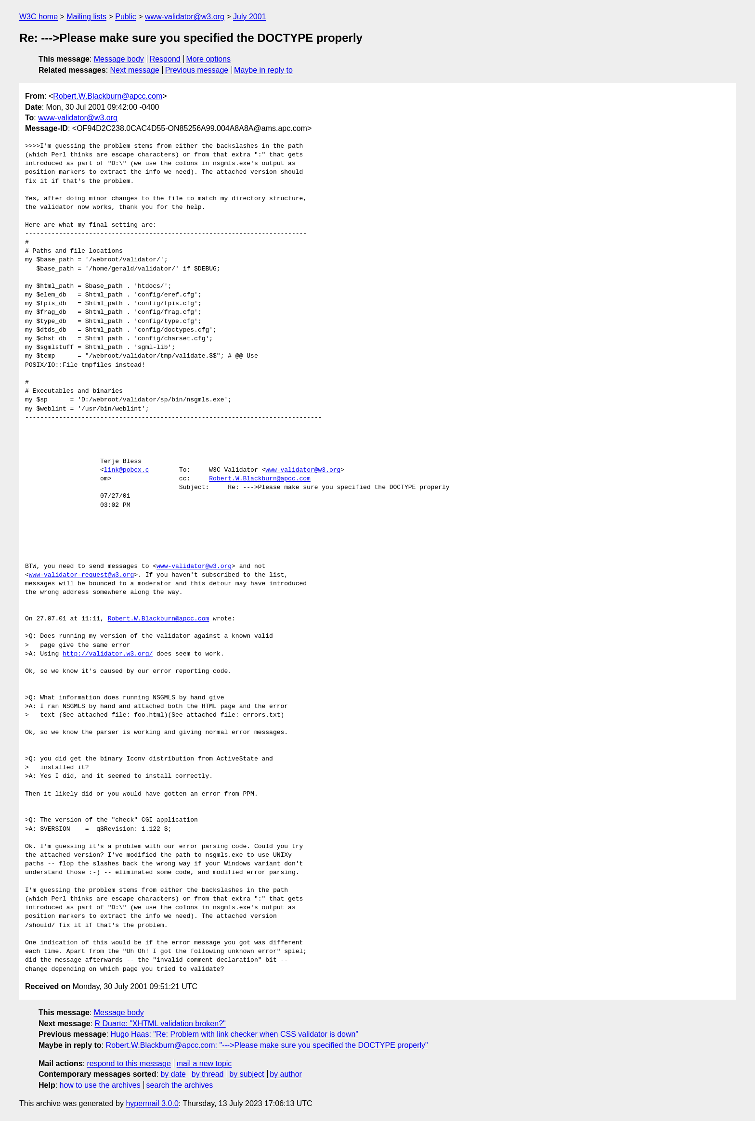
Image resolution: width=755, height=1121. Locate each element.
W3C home (38, 17)
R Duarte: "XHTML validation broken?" (160, 1023)
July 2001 (249, 17)
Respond (165, 59)
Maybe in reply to (263, 70)
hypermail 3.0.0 (152, 1103)
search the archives (179, 1085)
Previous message (197, 70)
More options (208, 59)
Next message (134, 70)
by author (286, 1074)
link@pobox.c (126, 470)
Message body (119, 59)
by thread (208, 1074)
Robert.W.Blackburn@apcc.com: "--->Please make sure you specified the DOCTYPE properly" (267, 1045)
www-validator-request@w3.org (81, 575)
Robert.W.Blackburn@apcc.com (107, 96)
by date (172, 1074)
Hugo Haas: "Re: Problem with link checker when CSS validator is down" (234, 1034)
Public (125, 17)
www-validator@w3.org (184, 17)
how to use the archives (100, 1085)
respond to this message (128, 1063)
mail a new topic (204, 1063)
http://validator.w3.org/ (108, 654)
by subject (246, 1074)
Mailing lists (86, 17)
